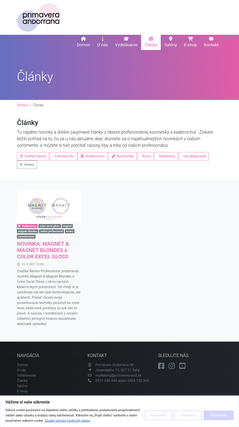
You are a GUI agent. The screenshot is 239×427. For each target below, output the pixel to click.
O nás (102, 42)
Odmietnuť (188, 415)
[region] (119, 411)
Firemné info (64, 156)
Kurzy (146, 156)
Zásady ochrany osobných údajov (67, 420)
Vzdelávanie (126, 42)
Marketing (167, 156)
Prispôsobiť (158, 415)
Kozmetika (122, 156)
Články (151, 42)
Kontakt (211, 42)
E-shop (190, 42)
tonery (27, 164)
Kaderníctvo (93, 156)
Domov (83, 42)
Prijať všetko (218, 415)
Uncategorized (194, 156)
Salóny (170, 42)
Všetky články (33, 156)
